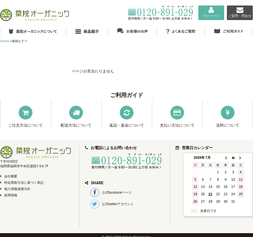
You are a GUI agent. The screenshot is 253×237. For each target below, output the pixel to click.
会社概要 (8, 176)
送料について (227, 125)
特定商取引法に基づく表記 (22, 183)
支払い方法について (177, 125)
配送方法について (76, 125)
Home (4, 41)
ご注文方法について (25, 125)
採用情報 (8, 195)
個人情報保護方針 (15, 189)
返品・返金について (126, 125)
